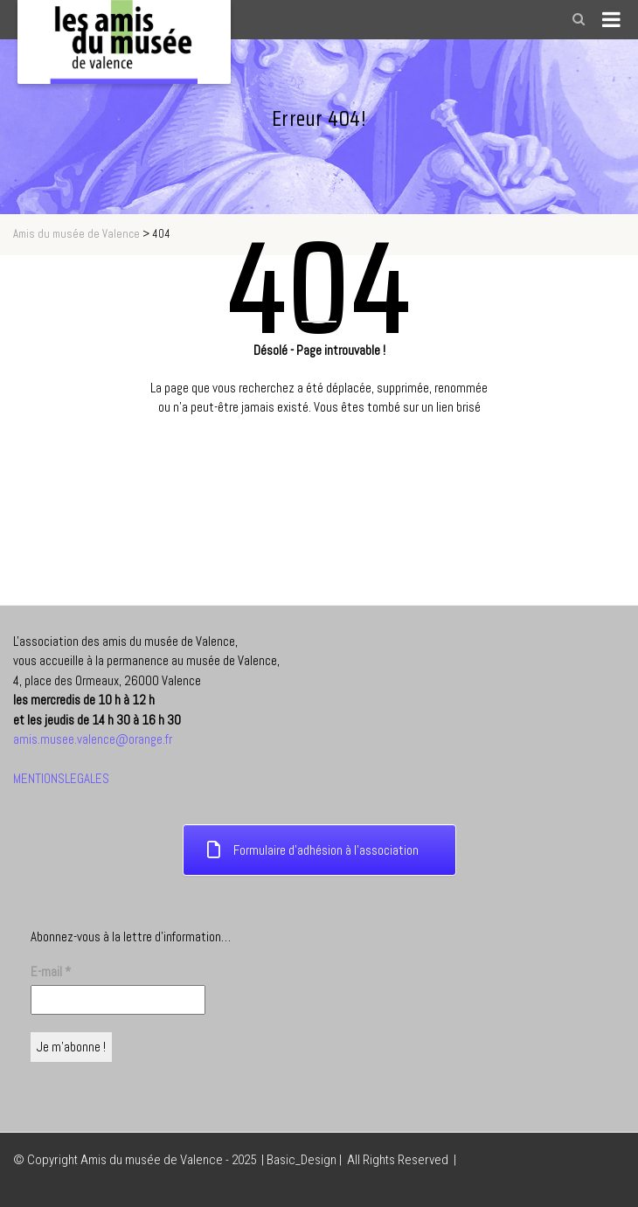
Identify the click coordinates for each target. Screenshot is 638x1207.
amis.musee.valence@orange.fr (92, 739)
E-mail (51, 971)
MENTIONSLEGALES (61, 778)
